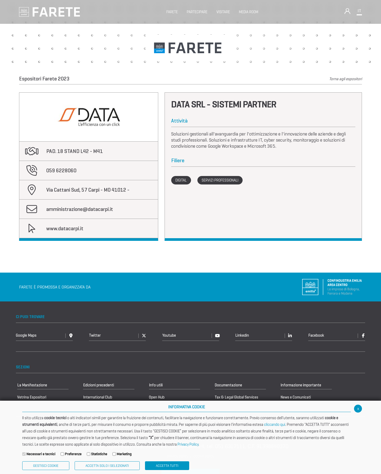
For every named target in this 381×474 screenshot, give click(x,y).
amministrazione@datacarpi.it (79, 209)
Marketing (124, 454)
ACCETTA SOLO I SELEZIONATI (107, 465)
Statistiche (99, 454)
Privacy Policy (188, 444)
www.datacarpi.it (64, 228)
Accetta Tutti (167, 465)
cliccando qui (274, 424)
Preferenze (73, 454)
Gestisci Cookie (45, 465)
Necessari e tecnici (40, 454)
